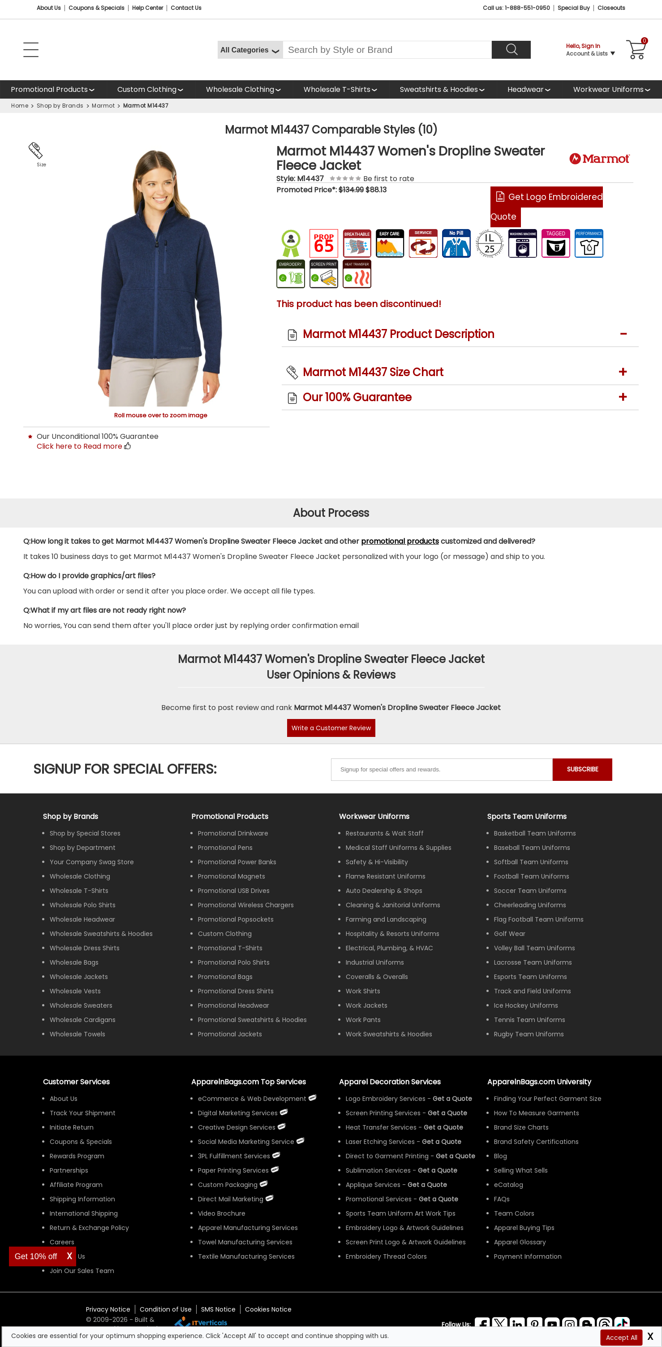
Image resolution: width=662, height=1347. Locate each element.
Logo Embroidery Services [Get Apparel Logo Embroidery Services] (386, 1098)
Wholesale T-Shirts (337, 89)
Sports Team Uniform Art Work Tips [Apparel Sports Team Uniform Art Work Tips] (401, 1213)
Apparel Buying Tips (524, 1227)
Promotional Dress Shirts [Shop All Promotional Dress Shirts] (236, 991)
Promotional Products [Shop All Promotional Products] (229, 816)
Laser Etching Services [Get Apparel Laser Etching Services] (380, 1141)
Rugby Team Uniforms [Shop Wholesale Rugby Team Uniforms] (529, 1034)
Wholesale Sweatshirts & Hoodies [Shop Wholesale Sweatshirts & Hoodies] (101, 933)
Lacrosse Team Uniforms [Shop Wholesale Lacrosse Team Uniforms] (533, 962)
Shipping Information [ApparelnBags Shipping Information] (82, 1199)
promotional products (400, 541)
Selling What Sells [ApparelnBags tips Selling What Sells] (521, 1170)
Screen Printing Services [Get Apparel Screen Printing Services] (383, 1113)
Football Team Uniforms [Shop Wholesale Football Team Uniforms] (531, 876)
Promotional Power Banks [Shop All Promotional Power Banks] (237, 862)
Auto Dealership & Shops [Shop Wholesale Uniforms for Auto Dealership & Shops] (384, 890)
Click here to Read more (79, 446)
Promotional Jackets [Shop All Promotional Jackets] (230, 1034)
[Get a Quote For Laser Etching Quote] (441, 1141)
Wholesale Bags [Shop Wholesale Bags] (74, 962)
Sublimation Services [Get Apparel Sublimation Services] (378, 1170)
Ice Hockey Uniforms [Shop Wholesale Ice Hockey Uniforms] (526, 1005)
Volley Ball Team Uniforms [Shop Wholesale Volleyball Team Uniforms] (534, 948)
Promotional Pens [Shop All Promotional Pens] (225, 847)
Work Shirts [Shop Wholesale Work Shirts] (363, 991)
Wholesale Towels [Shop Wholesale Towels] (77, 1034)
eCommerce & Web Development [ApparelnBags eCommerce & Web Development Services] (252, 1098)
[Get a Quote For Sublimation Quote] (437, 1170)
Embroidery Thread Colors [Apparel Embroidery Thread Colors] (386, 1256)
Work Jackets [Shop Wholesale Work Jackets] (366, 1005)
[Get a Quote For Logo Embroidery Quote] (452, 1098)
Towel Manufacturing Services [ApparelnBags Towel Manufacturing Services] (245, 1242)
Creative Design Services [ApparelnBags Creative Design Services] (236, 1127)
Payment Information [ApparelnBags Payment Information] (528, 1256)
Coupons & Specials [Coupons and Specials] (97, 8)
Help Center (147, 8)
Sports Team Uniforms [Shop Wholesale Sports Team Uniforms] (527, 816)
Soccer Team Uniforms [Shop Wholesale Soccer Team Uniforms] (530, 890)
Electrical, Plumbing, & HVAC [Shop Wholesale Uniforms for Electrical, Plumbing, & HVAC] (389, 948)
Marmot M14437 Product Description (398, 334)
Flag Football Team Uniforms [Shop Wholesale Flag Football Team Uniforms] (539, 919)
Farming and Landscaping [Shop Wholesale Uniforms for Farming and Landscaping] (386, 919)
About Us (49, 8)
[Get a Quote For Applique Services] (427, 1184)
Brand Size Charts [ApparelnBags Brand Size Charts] (521, 1127)
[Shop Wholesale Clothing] (244, 89)
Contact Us (186, 8)
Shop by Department (83, 847)
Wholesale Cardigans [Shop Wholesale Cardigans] (83, 1019)
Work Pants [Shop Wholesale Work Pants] (363, 1019)
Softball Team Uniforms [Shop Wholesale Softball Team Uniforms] (531, 862)
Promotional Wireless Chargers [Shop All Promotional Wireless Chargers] (246, 905)
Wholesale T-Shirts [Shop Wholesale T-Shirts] (79, 890)
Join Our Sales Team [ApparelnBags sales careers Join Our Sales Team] (82, 1270)
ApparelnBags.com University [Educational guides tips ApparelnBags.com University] (539, 1082)
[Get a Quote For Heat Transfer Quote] (443, 1127)
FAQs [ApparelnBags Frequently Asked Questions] (502, 1199)
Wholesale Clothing (240, 89)
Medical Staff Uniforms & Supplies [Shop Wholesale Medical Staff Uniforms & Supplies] (398, 847)
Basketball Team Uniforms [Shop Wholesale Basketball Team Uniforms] (535, 833)
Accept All (621, 1337)
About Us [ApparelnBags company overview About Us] (63, 1098)
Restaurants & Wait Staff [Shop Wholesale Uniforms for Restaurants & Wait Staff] (385, 833)
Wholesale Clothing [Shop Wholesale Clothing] (80, 876)
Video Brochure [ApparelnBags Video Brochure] (221, 1213)
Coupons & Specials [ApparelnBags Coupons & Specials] (81, 1141)
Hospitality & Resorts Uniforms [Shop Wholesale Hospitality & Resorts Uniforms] (392, 933)
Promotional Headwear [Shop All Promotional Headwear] (233, 1005)
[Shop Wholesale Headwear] (530, 89)
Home (19, 105)
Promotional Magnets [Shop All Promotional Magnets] (231, 876)
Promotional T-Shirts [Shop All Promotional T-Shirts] (230, 948)
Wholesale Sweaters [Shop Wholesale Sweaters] (81, 1005)
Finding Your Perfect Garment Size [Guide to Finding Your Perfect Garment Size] (548, 1098)
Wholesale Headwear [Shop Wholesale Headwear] (82, 919)
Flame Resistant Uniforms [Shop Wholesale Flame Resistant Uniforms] (386, 876)
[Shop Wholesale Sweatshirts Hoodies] (443, 89)
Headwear (525, 91)
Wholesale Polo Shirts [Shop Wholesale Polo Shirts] (83, 905)
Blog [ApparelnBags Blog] (500, 1156)
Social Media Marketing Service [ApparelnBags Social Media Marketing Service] (246, 1141)
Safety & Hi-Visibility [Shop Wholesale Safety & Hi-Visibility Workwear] (377, 862)
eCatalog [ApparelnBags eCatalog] (508, 1184)
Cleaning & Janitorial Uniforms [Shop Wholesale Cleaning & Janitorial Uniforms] (393, 905)
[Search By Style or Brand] (387, 50)
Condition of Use (166, 1309)
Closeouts (611, 8)
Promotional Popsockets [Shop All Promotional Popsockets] (236, 919)
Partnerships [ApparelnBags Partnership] (69, 1170)
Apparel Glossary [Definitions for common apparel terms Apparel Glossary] (520, 1242)
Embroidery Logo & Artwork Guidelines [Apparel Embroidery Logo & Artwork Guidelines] (405, 1227)
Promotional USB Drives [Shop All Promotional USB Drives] (234, 890)
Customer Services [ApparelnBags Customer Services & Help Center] (76, 1082)
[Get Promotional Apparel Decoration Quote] (438, 1199)
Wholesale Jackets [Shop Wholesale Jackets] (79, 976)
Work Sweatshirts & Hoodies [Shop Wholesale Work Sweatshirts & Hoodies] (389, 1034)
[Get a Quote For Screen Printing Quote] (447, 1113)
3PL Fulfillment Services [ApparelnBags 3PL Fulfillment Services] (234, 1156)
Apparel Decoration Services (390, 1082)
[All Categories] (250, 50)
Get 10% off (36, 1256)
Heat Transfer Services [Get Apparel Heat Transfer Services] (381, 1127)
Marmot (103, 105)
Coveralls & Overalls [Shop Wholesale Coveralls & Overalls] (377, 976)
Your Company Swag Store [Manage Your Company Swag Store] (92, 862)
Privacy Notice (108, 1309)
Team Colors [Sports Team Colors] (514, 1213)
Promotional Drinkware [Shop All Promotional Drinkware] (233, 833)
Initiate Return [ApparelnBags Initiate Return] (72, 1127)
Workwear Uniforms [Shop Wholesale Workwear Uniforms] (374, 816)
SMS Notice (218, 1309)
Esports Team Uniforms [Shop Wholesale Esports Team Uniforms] (530, 976)
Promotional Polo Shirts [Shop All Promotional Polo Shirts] (234, 962)
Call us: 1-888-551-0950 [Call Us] (516, 8)
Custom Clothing (146, 89)
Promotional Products (49, 91)
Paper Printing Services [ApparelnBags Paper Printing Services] (233, 1170)
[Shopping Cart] (634, 50)
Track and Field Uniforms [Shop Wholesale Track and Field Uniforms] (532, 991)
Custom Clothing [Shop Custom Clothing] (225, 933)
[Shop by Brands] (70, 816)
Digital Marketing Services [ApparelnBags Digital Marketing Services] (238, 1113)
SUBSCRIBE (582, 769)
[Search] (511, 50)
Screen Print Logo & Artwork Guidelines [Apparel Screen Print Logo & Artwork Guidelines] (406, 1242)
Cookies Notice (268, 1309)
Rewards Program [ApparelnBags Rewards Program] (77, 1156)
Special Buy (574, 8)
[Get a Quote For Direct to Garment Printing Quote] (455, 1156)
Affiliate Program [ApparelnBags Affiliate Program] (76, 1184)
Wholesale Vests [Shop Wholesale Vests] (75, 991)
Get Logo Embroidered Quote (546, 207)
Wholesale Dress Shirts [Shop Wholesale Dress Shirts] (85, 948)
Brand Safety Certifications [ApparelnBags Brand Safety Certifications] (536, 1141)
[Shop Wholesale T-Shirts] (341, 89)
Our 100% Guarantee (357, 397)
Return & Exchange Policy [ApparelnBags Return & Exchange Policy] (89, 1227)
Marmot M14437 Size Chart (373, 372)
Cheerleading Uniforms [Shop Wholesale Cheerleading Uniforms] (530, 905)
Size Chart (39, 165)
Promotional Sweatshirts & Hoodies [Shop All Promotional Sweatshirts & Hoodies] (252, 1019)
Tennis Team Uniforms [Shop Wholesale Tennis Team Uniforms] (529, 1019)
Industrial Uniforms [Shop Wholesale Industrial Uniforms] (375, 962)
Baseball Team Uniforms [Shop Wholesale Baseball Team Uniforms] (532, 847)
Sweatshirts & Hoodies (439, 89)
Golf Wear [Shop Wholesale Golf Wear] (509, 933)
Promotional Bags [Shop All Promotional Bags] (225, 976)
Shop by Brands (60, 105)
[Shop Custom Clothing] (151, 89)
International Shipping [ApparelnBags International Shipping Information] (84, 1213)
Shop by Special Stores (85, 833)
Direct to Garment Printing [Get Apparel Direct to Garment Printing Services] (387, 1156)
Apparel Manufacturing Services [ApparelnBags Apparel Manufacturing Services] (248, 1227)
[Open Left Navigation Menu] (31, 50)
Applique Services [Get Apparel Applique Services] (373, 1184)
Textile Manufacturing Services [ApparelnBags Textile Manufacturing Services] (246, 1256)
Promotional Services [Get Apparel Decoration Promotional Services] (379, 1199)
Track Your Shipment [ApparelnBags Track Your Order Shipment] (83, 1113)
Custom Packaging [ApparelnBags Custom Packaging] (228, 1184)
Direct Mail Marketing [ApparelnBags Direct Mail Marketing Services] (230, 1199)
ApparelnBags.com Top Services (248, 1082)
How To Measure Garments (536, 1113)
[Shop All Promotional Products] (53, 89)
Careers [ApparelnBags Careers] (62, 1242)
